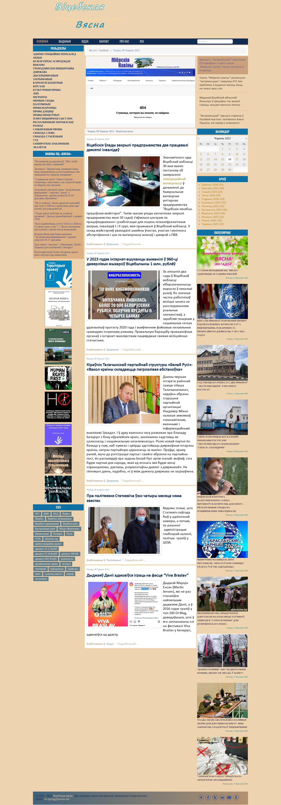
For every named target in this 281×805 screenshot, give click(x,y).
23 (229, 164)
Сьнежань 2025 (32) (214, 202)
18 (244, 159)
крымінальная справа (46, 564)
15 (222, 159)
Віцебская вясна (63, 795)
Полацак (57, 533)
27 (208, 169)
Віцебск (39, 518)
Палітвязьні (114, 560)
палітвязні (40, 569)
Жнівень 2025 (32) (213, 217)
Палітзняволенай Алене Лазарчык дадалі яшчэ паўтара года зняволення (56, 253)
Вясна (95, 28)
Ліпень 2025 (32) (212, 220)
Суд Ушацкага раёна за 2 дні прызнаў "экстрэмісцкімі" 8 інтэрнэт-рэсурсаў (222, 386)
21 (215, 164)
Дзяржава (113, 244)
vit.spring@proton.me (56, 799)
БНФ (46, 513)
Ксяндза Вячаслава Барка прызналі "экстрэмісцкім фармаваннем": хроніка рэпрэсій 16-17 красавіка (55, 237)
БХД (55, 513)
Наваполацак (42, 533)
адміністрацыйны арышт (48, 543)
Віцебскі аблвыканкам (60, 518)
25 (244, 164)
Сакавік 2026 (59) (212, 192)
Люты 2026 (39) (211, 195)
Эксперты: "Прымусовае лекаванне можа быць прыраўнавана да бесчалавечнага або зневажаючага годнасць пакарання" (57, 172)
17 (236, 159)
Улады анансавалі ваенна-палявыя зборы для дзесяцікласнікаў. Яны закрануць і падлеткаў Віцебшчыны (222, 723)
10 (236, 154)
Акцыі (110, 644)
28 (215, 169)
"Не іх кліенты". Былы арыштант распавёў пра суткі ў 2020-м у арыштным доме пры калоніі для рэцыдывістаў (57, 206)
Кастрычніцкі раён (45, 528)
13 (208, 159)
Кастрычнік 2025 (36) (214, 209)
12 (200, 159)
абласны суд (51, 538)
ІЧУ (37, 513)
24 (236, 164)
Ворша (66, 513)
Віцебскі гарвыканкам (47, 523)
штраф (69, 574)
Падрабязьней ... (133, 244)
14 (215, 159)
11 (244, 154)
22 (222, 164)
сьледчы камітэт (53, 574)
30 (229, 169)
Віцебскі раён (70, 523)
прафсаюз (73, 569)
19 (200, 164)
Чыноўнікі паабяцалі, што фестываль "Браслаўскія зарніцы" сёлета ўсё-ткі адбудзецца (220, 563)
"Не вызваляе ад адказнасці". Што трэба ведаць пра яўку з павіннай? (55, 163)
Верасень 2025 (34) (213, 213)
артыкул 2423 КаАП (45, 559)
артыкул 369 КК (69, 553)
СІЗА (38, 538)
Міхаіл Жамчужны (69, 528)
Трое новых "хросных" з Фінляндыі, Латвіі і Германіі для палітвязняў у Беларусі (57, 246)
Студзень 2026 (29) (213, 199)
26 (200, 169)
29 (222, 169)
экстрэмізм (41, 579)
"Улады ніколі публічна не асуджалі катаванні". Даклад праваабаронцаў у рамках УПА (58, 216)
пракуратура (56, 569)
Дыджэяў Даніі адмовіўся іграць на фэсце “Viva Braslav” (138, 575)
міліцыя (66, 564)
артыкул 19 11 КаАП (46, 548)
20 (208, 164)
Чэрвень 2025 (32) (213, 224)
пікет (38, 574)
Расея (69, 533)
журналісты (67, 559)
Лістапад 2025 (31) (213, 206)
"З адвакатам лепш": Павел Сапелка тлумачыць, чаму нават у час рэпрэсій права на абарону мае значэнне (57, 182)
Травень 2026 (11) (212, 184)
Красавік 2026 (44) (213, 188)
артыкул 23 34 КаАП (46, 553)
